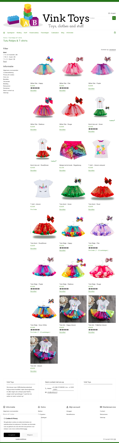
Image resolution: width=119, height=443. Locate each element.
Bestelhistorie (71, 414)
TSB (115, 439)
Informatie (69, 33)
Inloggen (69, 411)
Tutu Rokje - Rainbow (66, 284)
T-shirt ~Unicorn (35, 204)
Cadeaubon (55, 33)
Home (5, 38)
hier (26, 429)
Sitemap (5, 93)
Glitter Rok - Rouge (65, 124)
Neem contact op (8, 90)
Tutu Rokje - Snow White (38, 325)
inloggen (112, 13)
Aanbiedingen (42, 417)
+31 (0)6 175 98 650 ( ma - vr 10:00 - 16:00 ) (63, 388)
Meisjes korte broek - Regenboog (70, 165)
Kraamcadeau (34, 33)
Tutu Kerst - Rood (94, 204)
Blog (62, 33)
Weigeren (30, 435)
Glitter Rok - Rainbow (37, 124)
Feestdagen (45, 33)
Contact (102, 411)
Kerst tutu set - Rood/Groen (39, 165)
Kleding (19, 33)
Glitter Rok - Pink (64, 83)
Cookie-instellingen (21, 439)
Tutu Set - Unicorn (36, 366)
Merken (40, 411)
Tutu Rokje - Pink (93, 243)
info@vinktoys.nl (52, 392)
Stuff (25, 33)
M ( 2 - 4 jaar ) (9, 57)
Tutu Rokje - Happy (65, 243)
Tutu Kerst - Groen (65, 204)
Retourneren (104, 414)
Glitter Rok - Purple (94, 83)
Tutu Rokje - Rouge (94, 284)
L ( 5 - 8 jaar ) (9, 59)
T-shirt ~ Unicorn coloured (96, 165)
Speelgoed (10, 33)
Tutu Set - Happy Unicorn (67, 325)
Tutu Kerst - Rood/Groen (38, 243)
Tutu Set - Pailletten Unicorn (97, 325)
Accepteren (11, 435)
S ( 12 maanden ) (10, 55)
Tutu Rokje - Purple (36, 284)
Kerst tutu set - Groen (95, 124)
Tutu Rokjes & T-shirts (15, 38)
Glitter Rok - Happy (36, 83)
